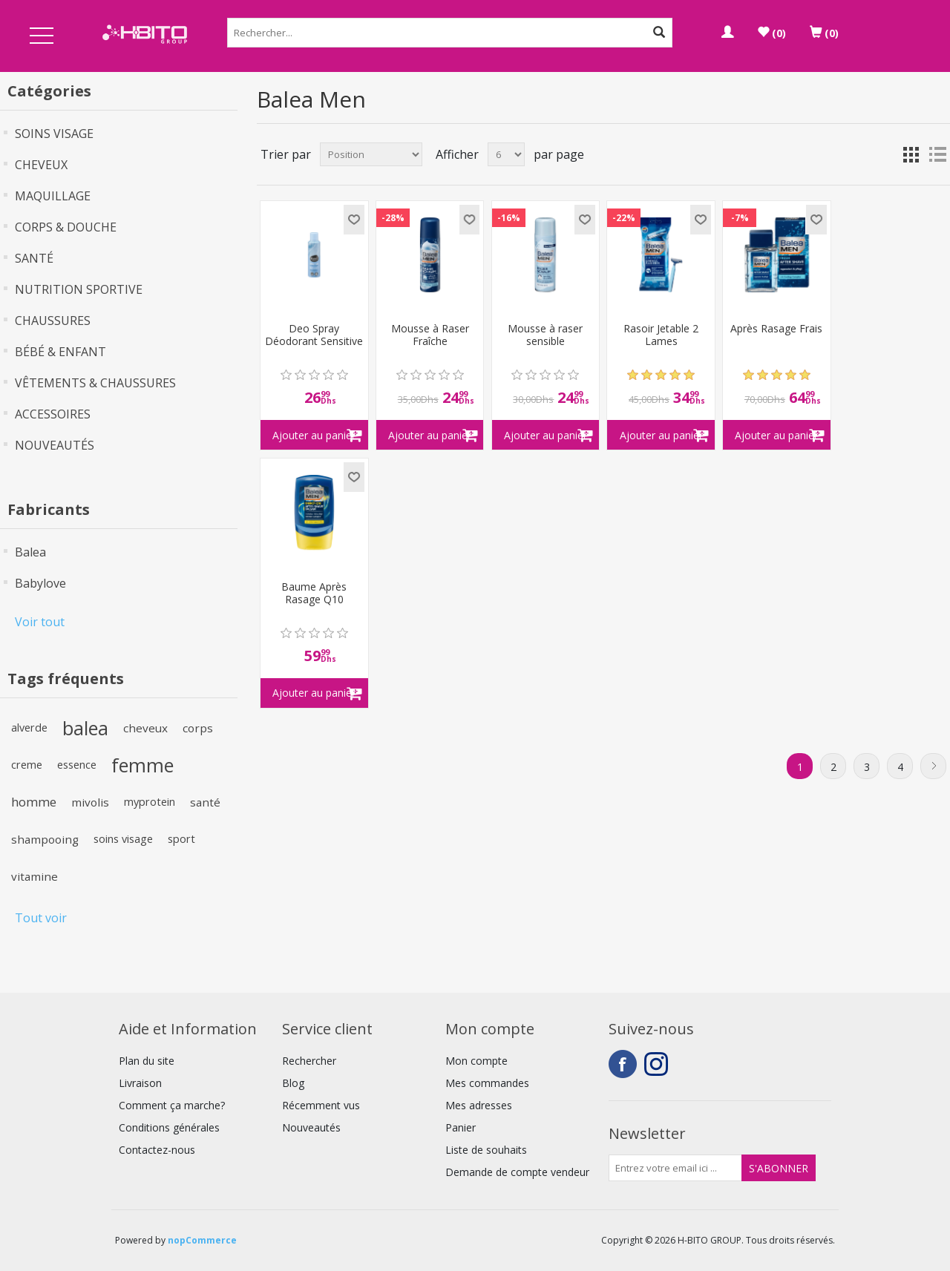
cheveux (145, 727)
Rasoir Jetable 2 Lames (660, 335)
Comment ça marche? (172, 1105)
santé (205, 802)
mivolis (90, 802)
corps (198, 727)
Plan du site (146, 1061)
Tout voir (41, 918)
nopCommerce (202, 1240)
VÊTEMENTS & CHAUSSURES (95, 383)
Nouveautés (311, 1127)
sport (181, 839)
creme (26, 765)
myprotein (149, 802)
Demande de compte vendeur (517, 1172)
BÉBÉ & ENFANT (60, 352)
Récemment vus (321, 1105)
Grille (911, 154)
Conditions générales (169, 1127)
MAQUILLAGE (53, 196)
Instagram (658, 1064)
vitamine (34, 876)
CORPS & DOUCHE (66, 227)
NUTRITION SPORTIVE (78, 289)
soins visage (123, 839)
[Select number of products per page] (506, 154)
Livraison (140, 1083)
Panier (460, 1127)
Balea (30, 552)
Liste (937, 154)
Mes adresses (478, 1105)
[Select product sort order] (371, 154)
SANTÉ (34, 258)
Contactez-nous (157, 1150)
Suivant (933, 766)
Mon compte (476, 1061)
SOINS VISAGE (54, 133)
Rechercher (309, 1061)
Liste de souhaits (486, 1150)
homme (33, 801)
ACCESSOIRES (53, 414)
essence (76, 765)
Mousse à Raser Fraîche (430, 335)
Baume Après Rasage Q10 (314, 593)
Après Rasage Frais (776, 329)
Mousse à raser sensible (545, 335)
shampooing (45, 839)
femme (142, 765)
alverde (29, 727)
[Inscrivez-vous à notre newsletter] (675, 1168)
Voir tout (40, 622)
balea (85, 728)
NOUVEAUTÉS (54, 445)
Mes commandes (487, 1083)
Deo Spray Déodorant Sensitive (314, 335)
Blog (293, 1083)
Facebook (623, 1064)
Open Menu (41, 36)
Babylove (40, 583)
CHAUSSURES (53, 320)
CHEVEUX (41, 165)
